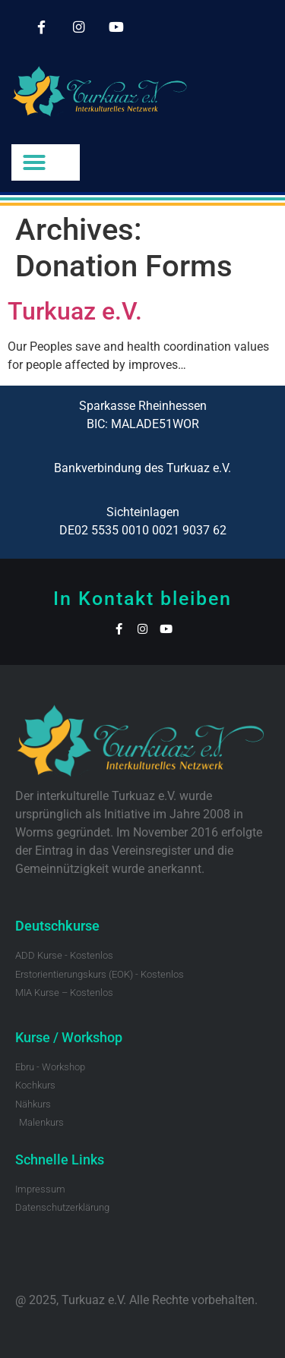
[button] (34, 162)
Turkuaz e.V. (75, 311)
